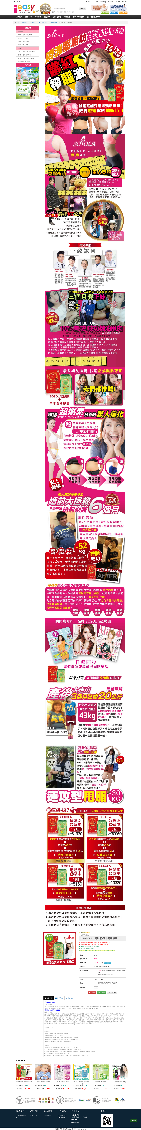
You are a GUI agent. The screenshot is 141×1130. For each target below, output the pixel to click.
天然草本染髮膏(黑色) (120, 1081)
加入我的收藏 (112, 992)
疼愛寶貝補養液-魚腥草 (43, 1081)
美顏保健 (47, 17)
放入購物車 (101, 992)
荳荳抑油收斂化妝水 (100, 1081)
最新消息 (110, 1)
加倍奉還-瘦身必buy (23, 41)
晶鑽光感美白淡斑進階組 (62, 1081)
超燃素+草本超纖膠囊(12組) (24, 1081)
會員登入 (89, 1)
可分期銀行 (107, 963)
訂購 (133, 1121)
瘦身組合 (32, 22)
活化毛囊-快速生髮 (93, 17)
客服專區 (124, 1)
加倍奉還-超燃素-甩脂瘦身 (25, 35)
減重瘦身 (19, 17)
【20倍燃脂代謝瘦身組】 (25, 61)
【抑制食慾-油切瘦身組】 (25, 55)
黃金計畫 (38, 17)
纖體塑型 (67, 17)
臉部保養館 (57, 17)
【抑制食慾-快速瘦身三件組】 (26, 58)
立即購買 (92, 992)
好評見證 (117, 1)
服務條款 (61, 1117)
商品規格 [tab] (48, 998)
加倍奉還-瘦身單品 (23, 38)
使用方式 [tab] (59, 998)
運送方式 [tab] (69, 998)
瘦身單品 (20, 31)
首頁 (17, 22)
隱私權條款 (62, 1115)
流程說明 (47, 1115)
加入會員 (96, 1)
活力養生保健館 (78, 17)
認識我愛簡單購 (21, 1116)
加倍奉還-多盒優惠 (23, 45)
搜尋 (82, 8)
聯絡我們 (75, 1122)
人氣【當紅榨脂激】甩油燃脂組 (47, 22)
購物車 (103, 1)
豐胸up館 (28, 17)
